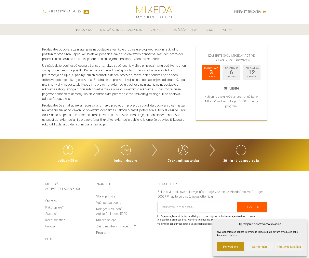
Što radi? (51, 201)
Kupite (231, 88)
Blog (209, 29)
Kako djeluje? (54, 207)
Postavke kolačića (289, 247)
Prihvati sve (230, 247)
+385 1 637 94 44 (59, 11)
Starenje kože (105, 196)
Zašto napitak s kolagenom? (116, 226)
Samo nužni (259, 247)
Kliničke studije (106, 220)
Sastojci (51, 214)
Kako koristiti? (55, 220)
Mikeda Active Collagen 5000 (121, 29)
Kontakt (228, 29)
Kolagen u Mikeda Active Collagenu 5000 (111, 211)
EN (86, 11)
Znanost (157, 29)
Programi (51, 226)
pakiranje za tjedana (231, 72)
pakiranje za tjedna (211, 72)
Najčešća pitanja (184, 29)
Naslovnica (83, 29)
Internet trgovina (250, 11)
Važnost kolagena (108, 203)
